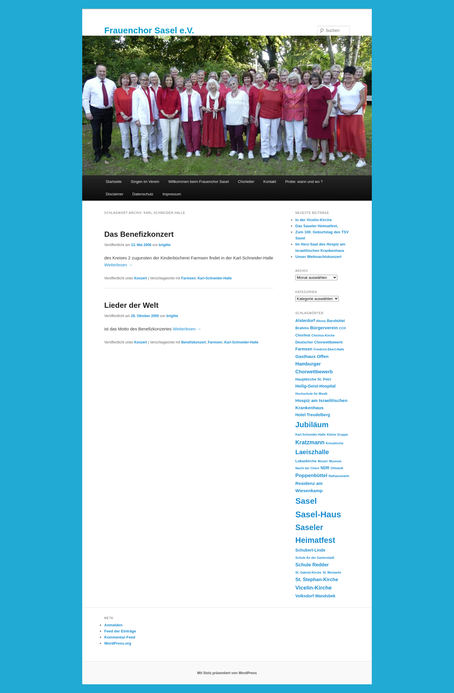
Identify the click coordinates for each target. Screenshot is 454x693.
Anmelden (113, 625)
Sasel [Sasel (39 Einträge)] (306, 500)
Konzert (140, 278)
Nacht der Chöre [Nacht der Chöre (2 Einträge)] (307, 468)
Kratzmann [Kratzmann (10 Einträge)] (310, 442)
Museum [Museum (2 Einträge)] (335, 461)
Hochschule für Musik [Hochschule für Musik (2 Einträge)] (311, 393)
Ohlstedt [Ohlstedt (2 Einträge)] (337, 468)
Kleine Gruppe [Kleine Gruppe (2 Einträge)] (337, 434)
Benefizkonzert (193, 342)
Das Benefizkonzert (139, 234)
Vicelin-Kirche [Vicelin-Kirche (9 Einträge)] (313, 588)
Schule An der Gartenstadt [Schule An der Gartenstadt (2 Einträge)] (314, 557)
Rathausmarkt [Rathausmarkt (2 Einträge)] (339, 476)
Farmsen (188, 278)
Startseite (114, 181)
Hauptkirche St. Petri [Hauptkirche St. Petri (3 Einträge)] (313, 379)
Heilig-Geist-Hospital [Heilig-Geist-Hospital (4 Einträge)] (315, 386)
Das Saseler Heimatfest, (316, 226)
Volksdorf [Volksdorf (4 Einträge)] (304, 596)
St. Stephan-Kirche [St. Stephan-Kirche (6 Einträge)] (316, 579)
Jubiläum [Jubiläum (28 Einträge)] (312, 424)
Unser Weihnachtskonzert (318, 256)
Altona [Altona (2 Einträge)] (321, 321)
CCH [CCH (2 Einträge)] (342, 328)
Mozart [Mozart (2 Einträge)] (322, 461)
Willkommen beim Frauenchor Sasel (198, 181)
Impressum (171, 194)
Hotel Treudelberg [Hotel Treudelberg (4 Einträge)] (312, 414)
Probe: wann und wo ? (304, 181)
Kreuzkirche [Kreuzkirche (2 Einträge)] (334, 443)
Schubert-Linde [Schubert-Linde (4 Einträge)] (310, 550)
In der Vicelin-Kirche (313, 220)
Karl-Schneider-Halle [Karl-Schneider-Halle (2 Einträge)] (310, 434)
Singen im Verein (145, 181)
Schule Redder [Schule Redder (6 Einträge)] (312, 564)
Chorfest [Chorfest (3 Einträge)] (302, 335)
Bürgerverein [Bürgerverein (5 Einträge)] (324, 327)
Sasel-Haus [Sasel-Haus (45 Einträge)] (318, 514)
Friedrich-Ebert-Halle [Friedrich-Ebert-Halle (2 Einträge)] (329, 349)
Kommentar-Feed (119, 637)
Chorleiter (246, 181)
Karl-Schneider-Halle (214, 278)
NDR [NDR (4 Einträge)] (325, 467)
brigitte (165, 245)
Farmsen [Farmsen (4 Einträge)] (303, 349)
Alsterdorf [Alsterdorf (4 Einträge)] (305, 320)
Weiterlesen (118, 264)
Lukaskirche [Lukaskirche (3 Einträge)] (305, 461)
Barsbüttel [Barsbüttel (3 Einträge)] (336, 321)
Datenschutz (142, 194)
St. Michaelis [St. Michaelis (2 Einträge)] (332, 572)
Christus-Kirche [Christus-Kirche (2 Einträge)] (323, 335)
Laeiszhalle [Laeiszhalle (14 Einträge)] (312, 452)
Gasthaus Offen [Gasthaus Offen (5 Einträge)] (312, 356)
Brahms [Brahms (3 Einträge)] (302, 328)
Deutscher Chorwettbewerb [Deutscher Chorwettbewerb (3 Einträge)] (319, 342)
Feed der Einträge (120, 631)
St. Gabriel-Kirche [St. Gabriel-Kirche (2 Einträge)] (308, 572)
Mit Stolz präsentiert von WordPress (227, 673)
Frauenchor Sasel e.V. (149, 30)
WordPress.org (117, 643)
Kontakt (269, 181)
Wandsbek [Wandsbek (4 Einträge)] (325, 596)
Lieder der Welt (131, 305)
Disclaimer (114, 194)
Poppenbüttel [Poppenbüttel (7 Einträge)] (311, 475)
